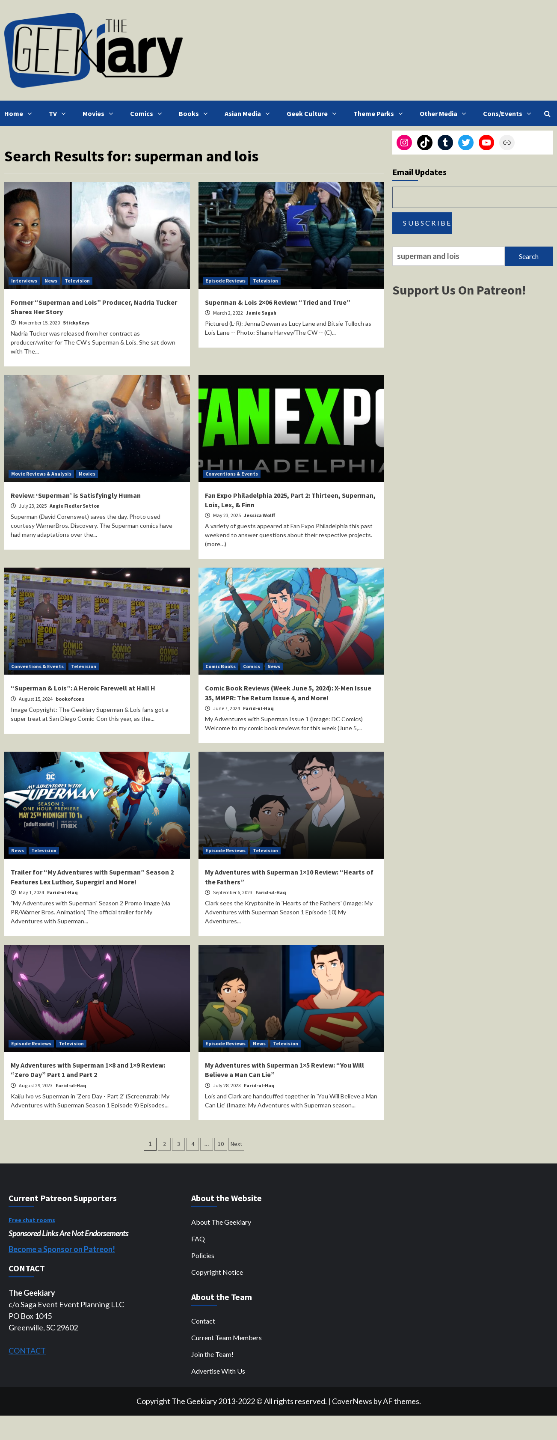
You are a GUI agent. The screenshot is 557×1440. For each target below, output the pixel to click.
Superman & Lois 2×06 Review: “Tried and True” (277, 302)
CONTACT (27, 1350)
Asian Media (249, 113)
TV (59, 113)
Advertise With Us (218, 1371)
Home (20, 113)
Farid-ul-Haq (258, 708)
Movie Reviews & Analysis (41, 473)
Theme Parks (380, 113)
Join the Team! (212, 1354)
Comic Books (220, 666)
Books (195, 113)
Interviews (24, 280)
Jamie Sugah (261, 312)
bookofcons (70, 699)
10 (221, 1144)
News (50, 280)
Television (77, 280)
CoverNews (352, 1401)
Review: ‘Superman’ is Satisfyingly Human (76, 495)
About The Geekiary (221, 1222)
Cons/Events (509, 113)
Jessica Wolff (259, 515)
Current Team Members (226, 1337)
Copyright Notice (217, 1272)
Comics (148, 113)
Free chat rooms (32, 1220)
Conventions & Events (231, 473)
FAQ (198, 1239)
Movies (100, 113)
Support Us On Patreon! (459, 290)
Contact (203, 1321)
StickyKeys (76, 322)
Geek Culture (314, 113)
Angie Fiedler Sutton (75, 506)
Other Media (445, 113)
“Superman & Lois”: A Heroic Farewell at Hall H (83, 688)
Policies (202, 1255)
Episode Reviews (225, 280)
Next (236, 1144)
